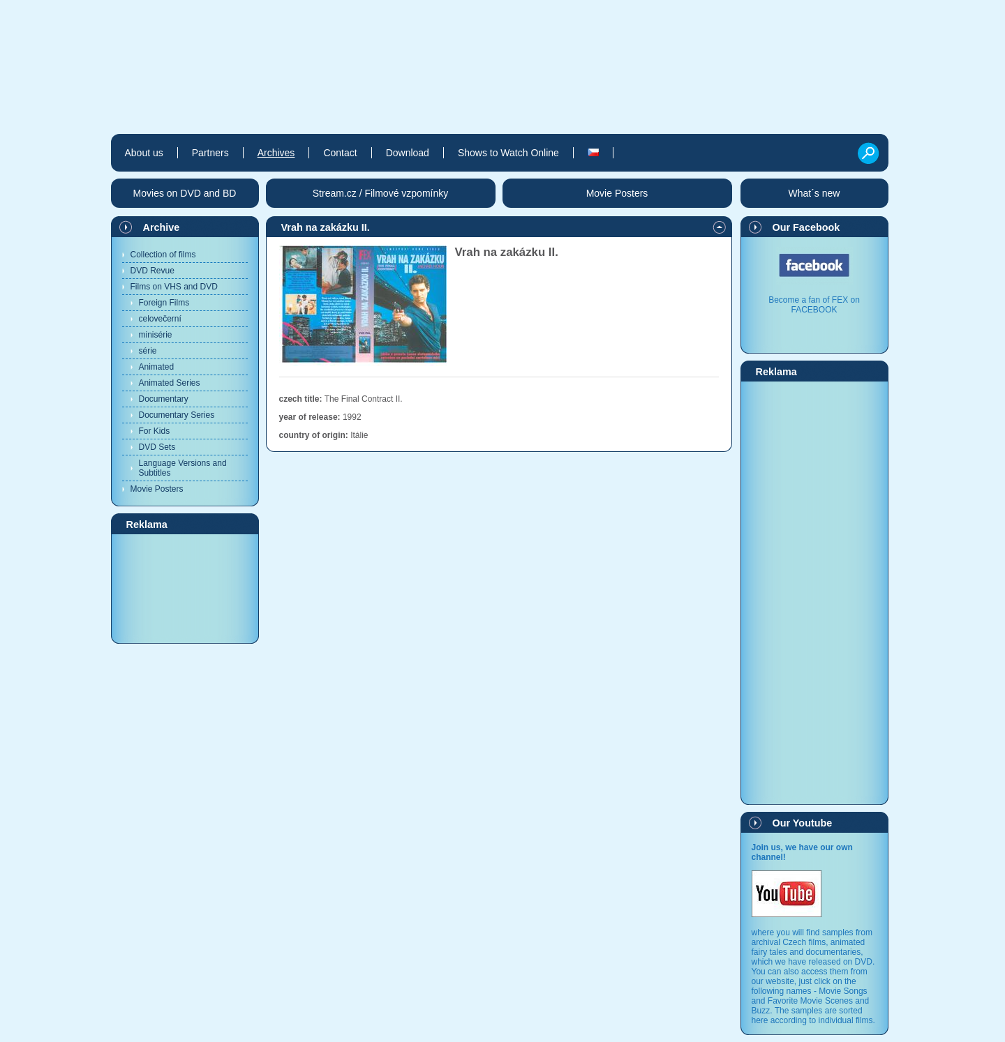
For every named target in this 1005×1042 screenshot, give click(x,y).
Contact (340, 152)
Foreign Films (164, 303)
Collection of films (163, 254)
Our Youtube (803, 823)
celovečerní (160, 319)
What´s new (814, 193)
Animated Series (169, 383)
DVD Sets (157, 447)
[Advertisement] (185, 588)
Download (407, 152)
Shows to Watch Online (508, 152)
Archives (276, 152)
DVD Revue (152, 270)
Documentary (163, 399)
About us (144, 152)
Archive (161, 227)
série (148, 351)
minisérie (155, 335)
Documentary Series (177, 415)
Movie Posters (157, 489)
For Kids (154, 431)
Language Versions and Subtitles (183, 468)
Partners (210, 152)
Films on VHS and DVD (174, 287)
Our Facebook (806, 227)
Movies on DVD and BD (185, 193)
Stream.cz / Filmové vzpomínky (381, 193)
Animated (156, 367)
